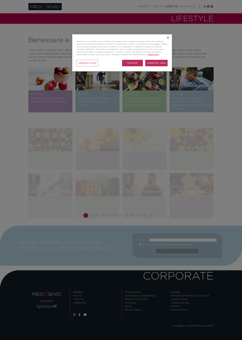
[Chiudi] (168, 37)
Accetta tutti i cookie (156, 63)
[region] (122, 53)
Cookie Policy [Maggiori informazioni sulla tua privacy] (153, 54)
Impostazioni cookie (87, 63)
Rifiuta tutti (132, 63)
